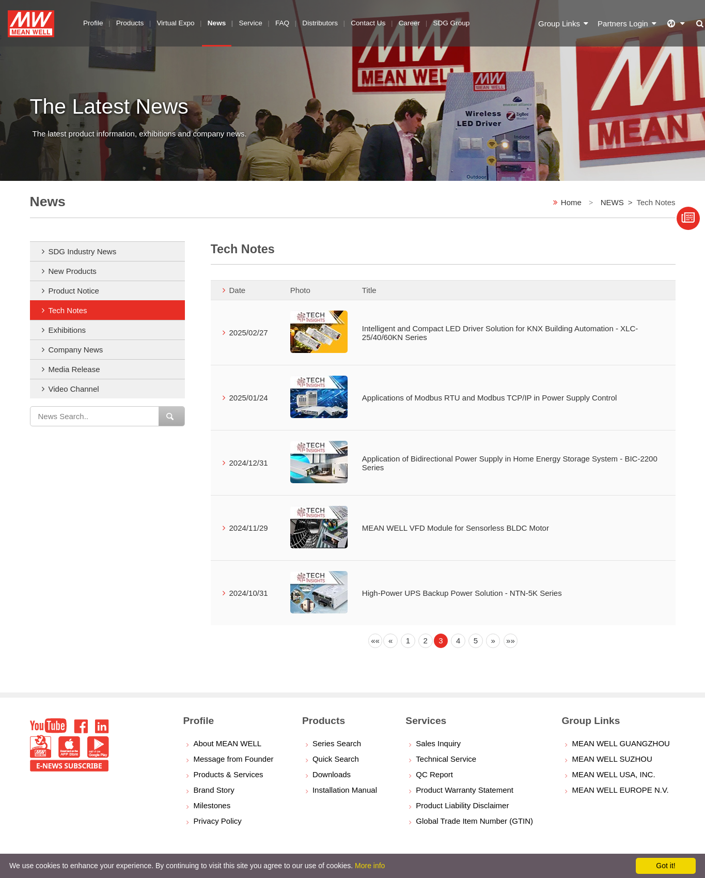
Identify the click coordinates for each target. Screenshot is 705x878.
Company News (76, 349)
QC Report (434, 774)
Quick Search (335, 758)
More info (370, 865)
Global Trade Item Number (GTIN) (474, 821)
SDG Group (451, 23)
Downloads (331, 774)
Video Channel (74, 388)
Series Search (336, 743)
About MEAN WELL (227, 743)
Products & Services (228, 774)
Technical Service (446, 758)
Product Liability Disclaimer (462, 805)
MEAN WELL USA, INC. (613, 774)
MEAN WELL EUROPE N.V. (620, 789)
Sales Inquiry (438, 743)
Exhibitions (67, 330)
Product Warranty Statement (464, 789)
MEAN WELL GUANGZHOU (620, 743)
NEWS (612, 202)
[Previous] (375, 641)
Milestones (211, 805)
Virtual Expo (176, 23)
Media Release (74, 369)
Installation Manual (344, 789)
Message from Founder (233, 758)
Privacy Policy (217, 821)
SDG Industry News (83, 251)
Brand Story (213, 789)
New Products (73, 271)
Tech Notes (68, 310)
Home (571, 202)
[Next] (493, 641)
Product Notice (74, 290)
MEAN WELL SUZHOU (612, 758)
